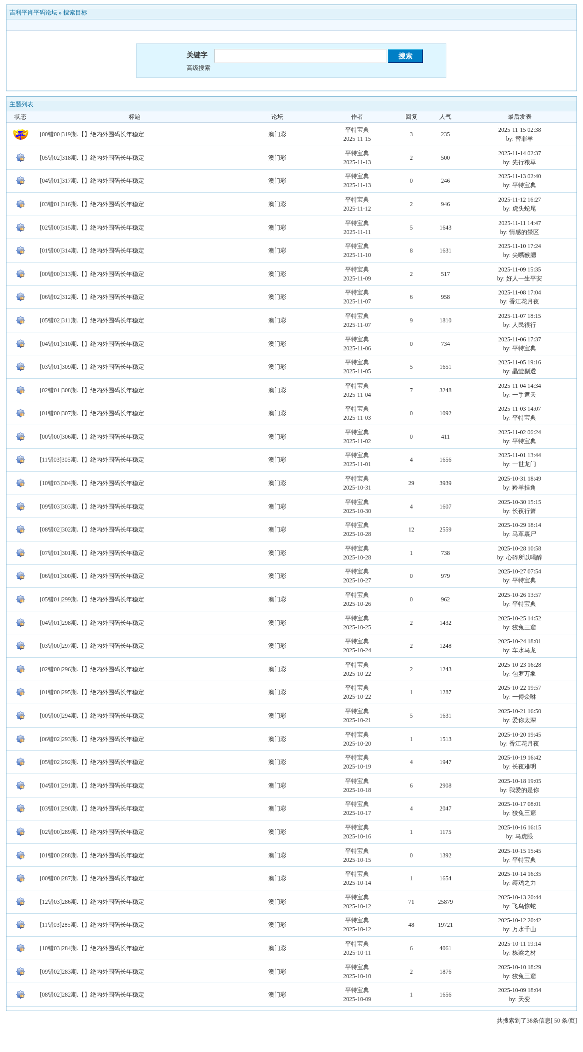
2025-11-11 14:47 (519, 223)
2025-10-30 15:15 (519, 502)
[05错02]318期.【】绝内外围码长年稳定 (92, 157)
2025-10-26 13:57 (519, 594)
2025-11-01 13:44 (519, 455)
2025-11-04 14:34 (519, 385)
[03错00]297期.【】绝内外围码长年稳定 (92, 645)
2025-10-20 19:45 (519, 734)
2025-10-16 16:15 (519, 827)
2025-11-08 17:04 (519, 292)
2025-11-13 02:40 (519, 176)
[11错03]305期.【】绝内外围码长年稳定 (92, 459)
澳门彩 (277, 134)
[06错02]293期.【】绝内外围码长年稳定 (92, 739)
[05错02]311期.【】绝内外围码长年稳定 (92, 320)
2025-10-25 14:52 (519, 618)
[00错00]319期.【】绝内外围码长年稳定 (92, 134)
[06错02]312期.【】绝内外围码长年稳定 (92, 296)
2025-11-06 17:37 (519, 339)
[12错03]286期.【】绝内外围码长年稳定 (92, 901)
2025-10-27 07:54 (519, 571)
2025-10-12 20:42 (519, 920)
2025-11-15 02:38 (519, 129)
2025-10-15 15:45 (519, 850)
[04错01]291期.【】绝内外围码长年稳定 (92, 785)
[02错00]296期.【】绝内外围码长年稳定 (92, 669)
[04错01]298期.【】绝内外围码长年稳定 (92, 622)
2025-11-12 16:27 (519, 199)
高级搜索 (198, 67)
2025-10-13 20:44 (519, 897)
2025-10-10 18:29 (519, 967)
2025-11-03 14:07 (519, 408)
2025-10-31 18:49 (519, 478)
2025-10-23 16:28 (519, 664)
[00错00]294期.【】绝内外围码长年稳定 (92, 715)
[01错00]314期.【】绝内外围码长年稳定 (92, 250)
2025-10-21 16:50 (519, 711)
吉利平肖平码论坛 (33, 12)
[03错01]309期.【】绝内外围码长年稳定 (92, 366)
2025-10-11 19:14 (519, 943)
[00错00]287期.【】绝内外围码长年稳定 (92, 878)
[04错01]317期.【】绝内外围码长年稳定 (92, 180)
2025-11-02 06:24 (519, 432)
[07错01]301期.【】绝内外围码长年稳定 (92, 552)
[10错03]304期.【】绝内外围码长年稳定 (92, 483)
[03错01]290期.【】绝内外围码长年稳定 (92, 808)
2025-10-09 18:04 (519, 990)
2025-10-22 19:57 (519, 687)
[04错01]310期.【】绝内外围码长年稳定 (92, 343)
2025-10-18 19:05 (519, 781)
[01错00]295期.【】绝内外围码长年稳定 (92, 692)
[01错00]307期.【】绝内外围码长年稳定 (92, 413)
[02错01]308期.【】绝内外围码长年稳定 (92, 390)
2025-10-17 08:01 (519, 803)
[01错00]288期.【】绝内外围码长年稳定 (92, 855)
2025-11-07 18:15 (519, 315)
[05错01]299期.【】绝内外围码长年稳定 (92, 599)
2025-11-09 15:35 (519, 269)
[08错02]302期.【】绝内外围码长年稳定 (92, 529)
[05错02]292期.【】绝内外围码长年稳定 (92, 762)
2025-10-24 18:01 (519, 641)
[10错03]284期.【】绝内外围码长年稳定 (92, 948)
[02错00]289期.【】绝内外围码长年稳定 (92, 831)
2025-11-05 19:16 (519, 362)
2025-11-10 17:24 (519, 246)
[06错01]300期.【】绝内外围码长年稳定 (92, 575)
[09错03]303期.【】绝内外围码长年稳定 (92, 506)
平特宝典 (357, 129)
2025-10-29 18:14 (519, 525)
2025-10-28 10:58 (519, 548)
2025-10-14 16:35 (519, 873)
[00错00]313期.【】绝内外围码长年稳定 (92, 273)
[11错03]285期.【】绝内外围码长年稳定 (92, 924)
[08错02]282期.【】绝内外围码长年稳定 (92, 994)
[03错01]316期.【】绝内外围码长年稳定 (92, 204)
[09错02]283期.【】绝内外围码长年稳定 (92, 971)
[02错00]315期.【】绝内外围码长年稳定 (92, 227)
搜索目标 (75, 12)
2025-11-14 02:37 (519, 153)
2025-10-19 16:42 (519, 757)
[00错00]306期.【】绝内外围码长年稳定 (92, 436)
